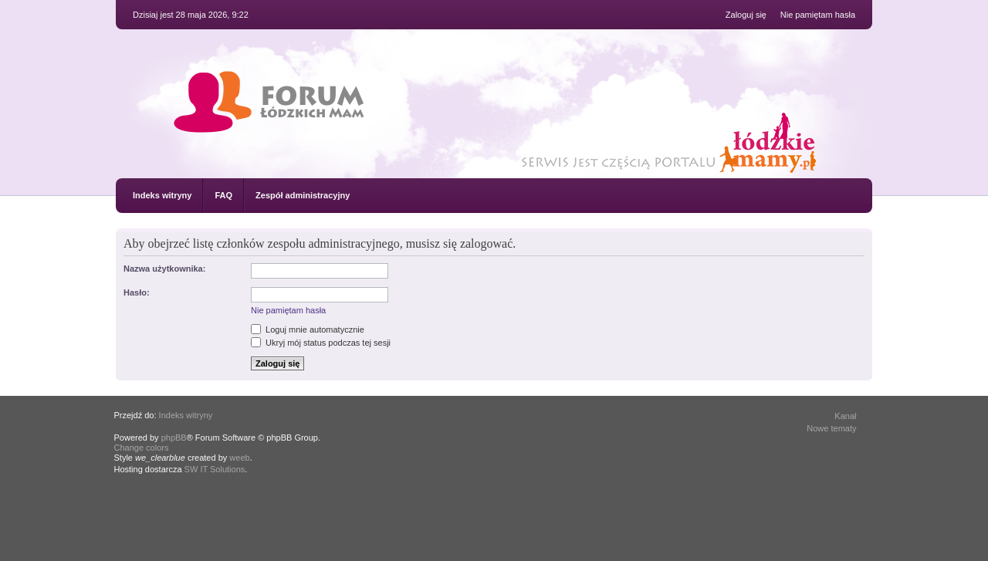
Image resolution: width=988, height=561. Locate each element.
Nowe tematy (831, 428)
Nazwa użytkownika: (164, 268)
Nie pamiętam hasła (817, 14)
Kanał (845, 416)
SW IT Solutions (214, 469)
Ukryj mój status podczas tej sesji (321, 342)
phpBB (174, 437)
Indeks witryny (162, 195)
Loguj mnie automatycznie (307, 329)
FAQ (223, 195)
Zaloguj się (746, 14)
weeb (239, 457)
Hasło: (137, 292)
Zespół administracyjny (302, 195)
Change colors (141, 447)
